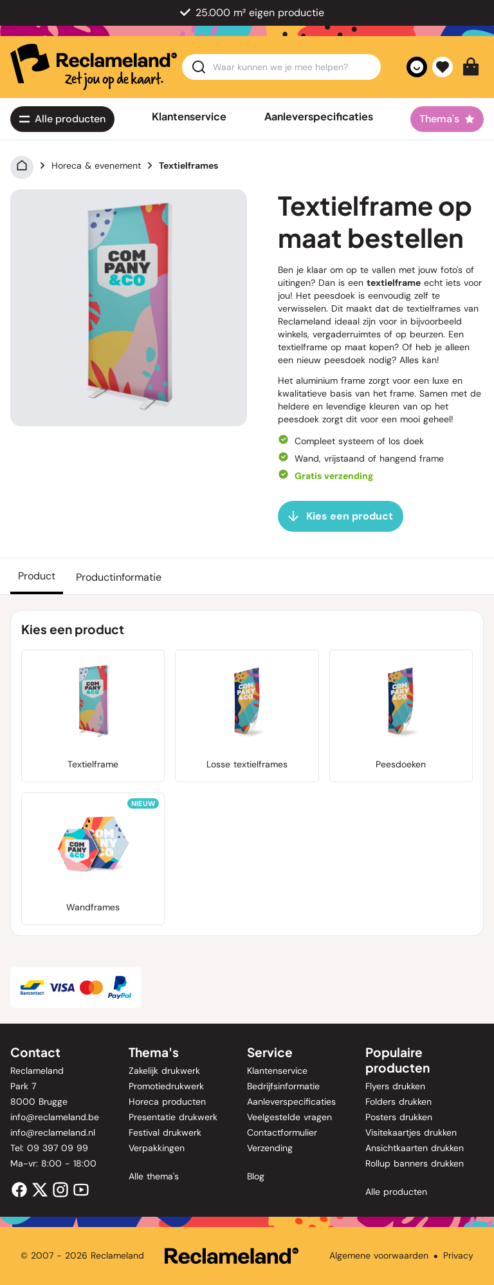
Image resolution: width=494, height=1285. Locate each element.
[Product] (36, 576)
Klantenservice (189, 116)
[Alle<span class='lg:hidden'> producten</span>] (62, 119)
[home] (93, 67)
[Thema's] (447, 119)
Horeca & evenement (96, 165)
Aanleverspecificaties (318, 116)
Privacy (458, 1255)
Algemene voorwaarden (378, 1255)
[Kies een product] (340, 516)
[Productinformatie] (118, 576)
